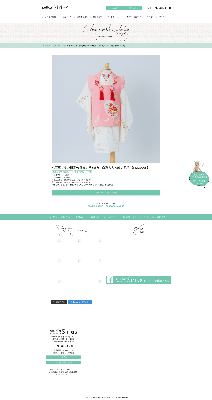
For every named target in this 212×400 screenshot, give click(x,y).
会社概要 (126, 217)
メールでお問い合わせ (63, 362)
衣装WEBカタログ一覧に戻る (106, 193)
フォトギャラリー (114, 17)
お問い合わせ (133, 8)
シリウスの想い (51, 17)
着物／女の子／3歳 (83, 172)
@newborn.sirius (115, 206)
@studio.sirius (95, 206)
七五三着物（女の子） (62, 172)
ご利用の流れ (82, 17)
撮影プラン (67, 17)
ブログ (161, 17)
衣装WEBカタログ (134, 17)
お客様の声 (97, 17)
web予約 (114, 8)
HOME (45, 46)
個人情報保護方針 (159, 217)
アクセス (150, 17)
